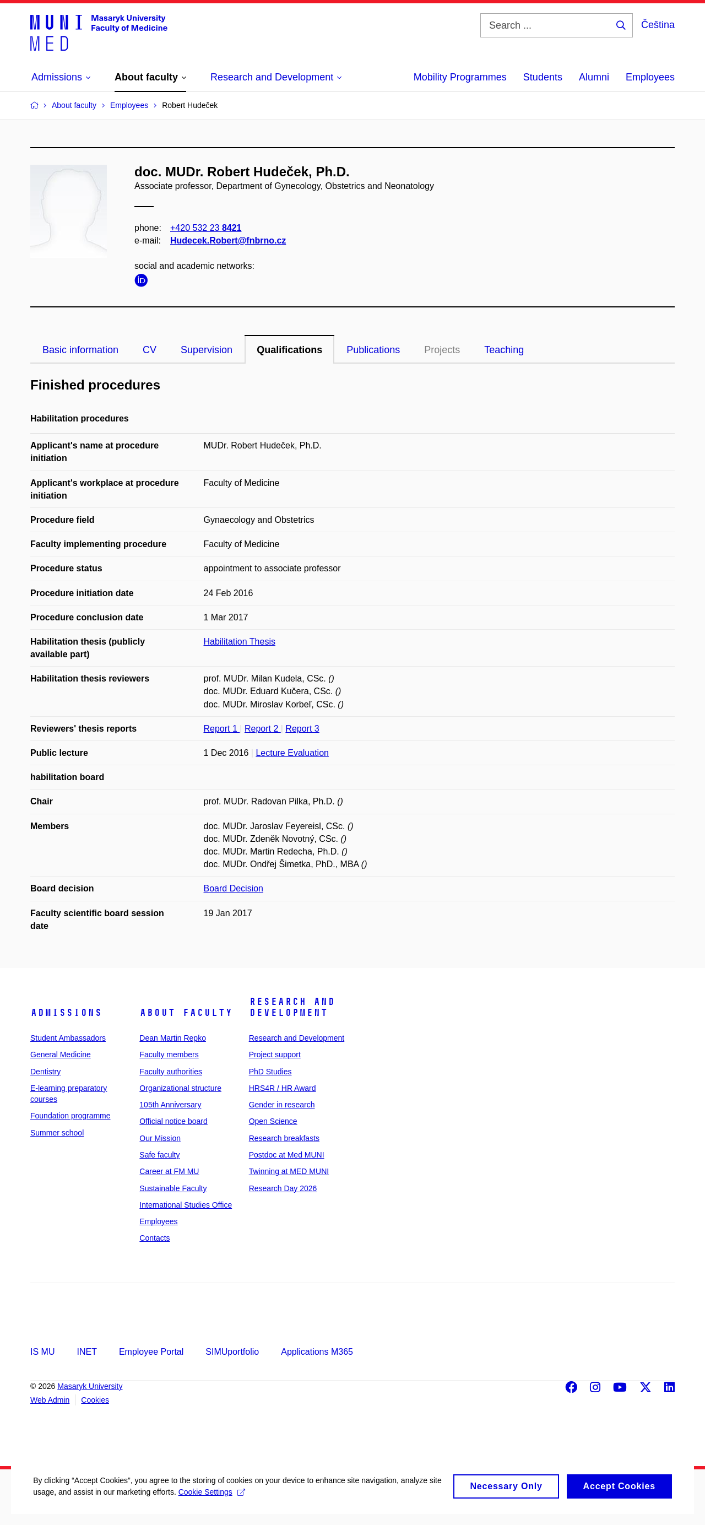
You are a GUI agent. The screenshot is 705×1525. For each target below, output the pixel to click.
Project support (275, 1054)
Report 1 (222, 728)
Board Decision (234, 888)
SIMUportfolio (232, 1351)
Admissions (66, 1013)
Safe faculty (159, 1154)
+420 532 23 (205, 227)
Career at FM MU (169, 1171)
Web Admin (49, 1400)
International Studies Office (185, 1204)
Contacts (154, 1238)
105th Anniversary (170, 1104)
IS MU (42, 1351)
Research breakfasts (284, 1138)
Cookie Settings (259, 1505)
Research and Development (292, 1007)
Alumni (594, 77)
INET (86, 1351)
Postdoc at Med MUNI (286, 1154)
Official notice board (173, 1121)
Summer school (57, 1132)
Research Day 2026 (283, 1188)
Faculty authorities (170, 1071)
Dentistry (45, 1071)
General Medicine (60, 1054)
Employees (650, 77)
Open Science (273, 1121)
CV (149, 349)
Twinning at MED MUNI (289, 1171)
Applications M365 (317, 1351)
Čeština (658, 24)
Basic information (80, 349)
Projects (442, 349)
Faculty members (168, 1054)
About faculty (185, 1013)
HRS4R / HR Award (282, 1088)
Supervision (206, 349)
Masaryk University (89, 1386)
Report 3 (302, 728)
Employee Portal (151, 1351)
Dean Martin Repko (172, 1038)
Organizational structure (180, 1088)
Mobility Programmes (460, 77)
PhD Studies (270, 1071)
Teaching (504, 349)
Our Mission (160, 1138)
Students (542, 77)
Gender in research (282, 1104)
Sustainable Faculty (173, 1188)
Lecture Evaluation (292, 753)
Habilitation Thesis (239, 641)
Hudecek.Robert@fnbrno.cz (228, 240)
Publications (373, 349)
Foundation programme (70, 1115)
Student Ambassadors (68, 1038)
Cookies (95, 1400)
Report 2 (263, 728)
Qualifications (289, 349)
